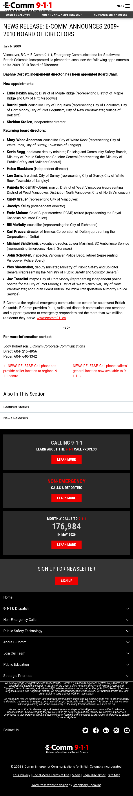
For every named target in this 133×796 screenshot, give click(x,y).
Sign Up (66, 581)
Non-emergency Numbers (110, 14)
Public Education (16, 664)
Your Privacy (21, 775)
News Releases (15, 418)
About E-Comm (14, 642)
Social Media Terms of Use (51, 775)
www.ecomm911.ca (51, 318)
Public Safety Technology (22, 631)
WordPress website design (49, 785)
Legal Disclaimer (94, 775)
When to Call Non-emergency (62, 14)
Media (76, 775)
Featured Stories (16, 407)
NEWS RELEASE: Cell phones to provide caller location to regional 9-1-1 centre (30, 371)
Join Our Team (14, 653)
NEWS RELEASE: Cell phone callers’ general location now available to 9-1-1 (100, 371)
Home (8, 597)
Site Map (114, 775)
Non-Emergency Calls (19, 620)
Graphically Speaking (87, 785)
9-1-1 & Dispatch (16, 608)
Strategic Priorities (17, 676)
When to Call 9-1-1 (18, 14)
